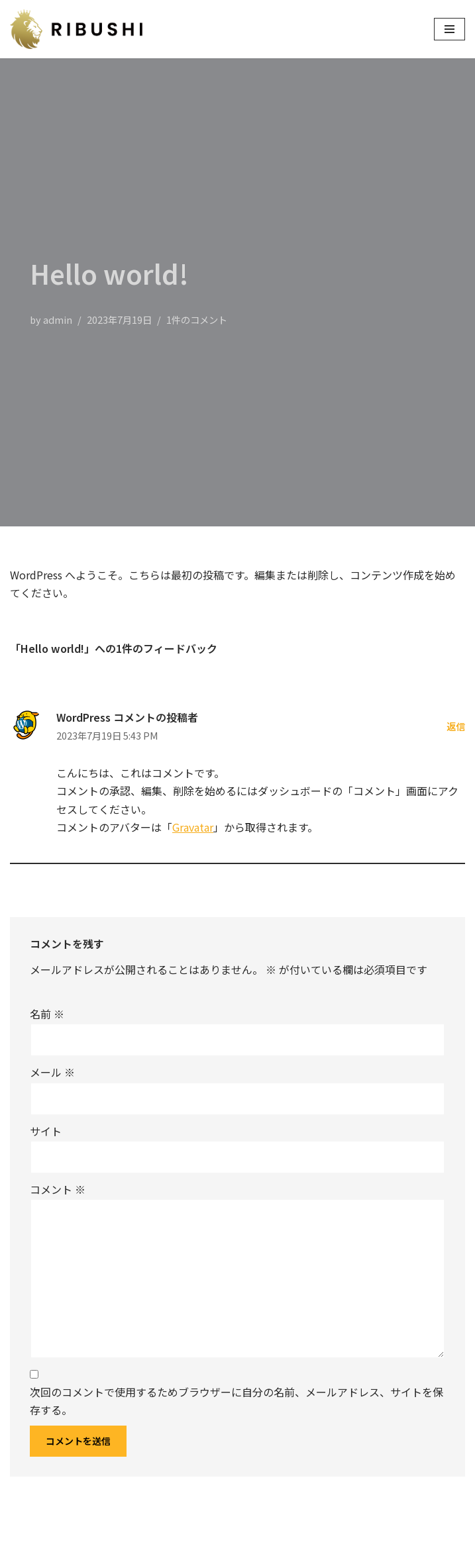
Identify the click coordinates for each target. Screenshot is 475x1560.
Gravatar (192, 827)
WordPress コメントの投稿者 (127, 717)
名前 (47, 1014)
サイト (46, 1131)
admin (57, 319)
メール (52, 1072)
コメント (57, 1189)
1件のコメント (196, 319)
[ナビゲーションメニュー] (449, 29)
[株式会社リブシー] (79, 29)
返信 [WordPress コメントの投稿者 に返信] (456, 726)
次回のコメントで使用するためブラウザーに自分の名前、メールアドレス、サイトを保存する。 (236, 1401)
